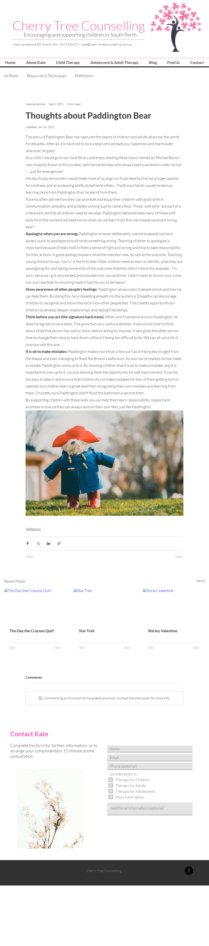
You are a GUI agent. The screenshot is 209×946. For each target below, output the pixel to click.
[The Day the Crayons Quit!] (35, 606)
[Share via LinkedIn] (48, 543)
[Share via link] (59, 543)
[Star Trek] (104, 606)
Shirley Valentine (162, 630)
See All (200, 580)
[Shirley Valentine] (174, 606)
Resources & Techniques (46, 75)
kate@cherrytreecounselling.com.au (106, 44)
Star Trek (86, 630)
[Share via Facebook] (28, 543)
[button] (68, 62)
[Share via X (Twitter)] (38, 543)
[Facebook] (189, 870)
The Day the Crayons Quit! (32, 630)
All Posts (11, 75)
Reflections (84, 75)
